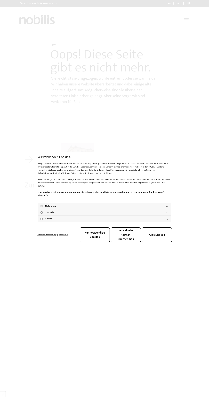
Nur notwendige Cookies (95, 234)
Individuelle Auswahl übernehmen (126, 234)
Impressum (63, 235)
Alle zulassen (157, 234)
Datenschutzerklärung (46, 235)
